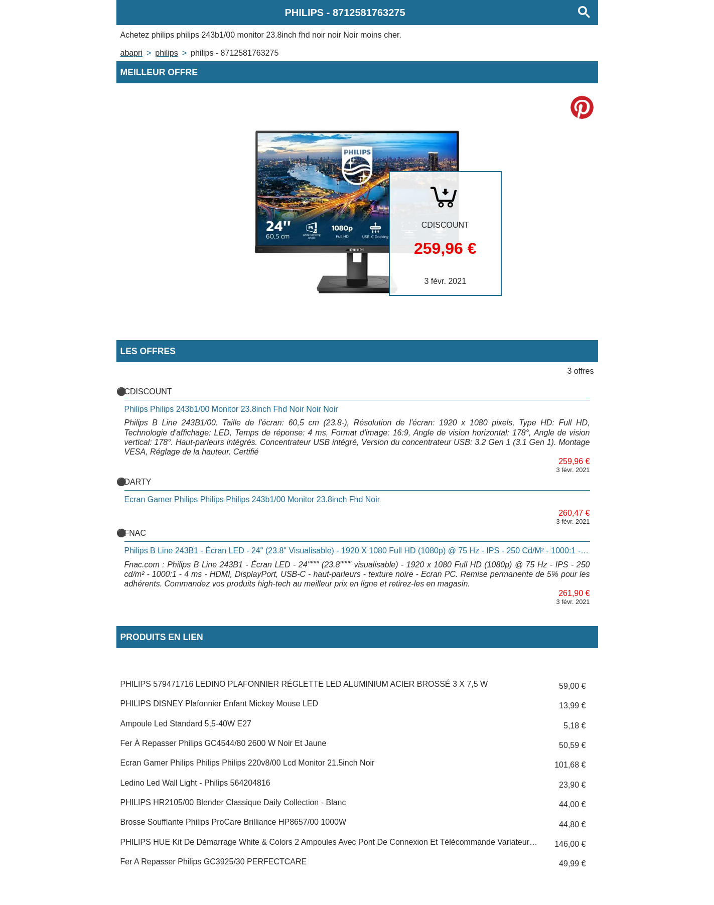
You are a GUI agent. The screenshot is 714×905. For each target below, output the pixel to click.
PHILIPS (166, 53)
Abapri (131, 53)
